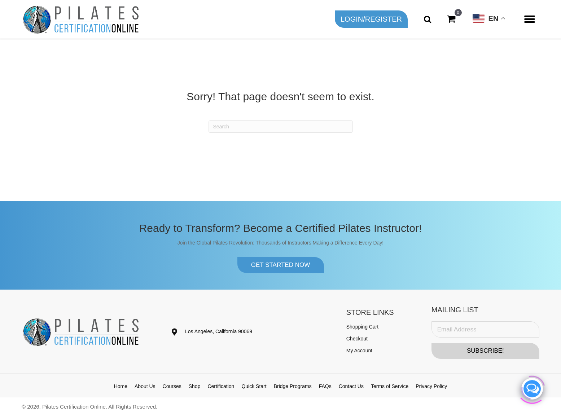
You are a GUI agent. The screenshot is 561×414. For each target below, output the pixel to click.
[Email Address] (485, 329)
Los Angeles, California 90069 (218, 331)
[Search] (281, 126)
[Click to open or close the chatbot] (532, 387)
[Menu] (529, 19)
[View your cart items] (451, 19)
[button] (371, 19)
